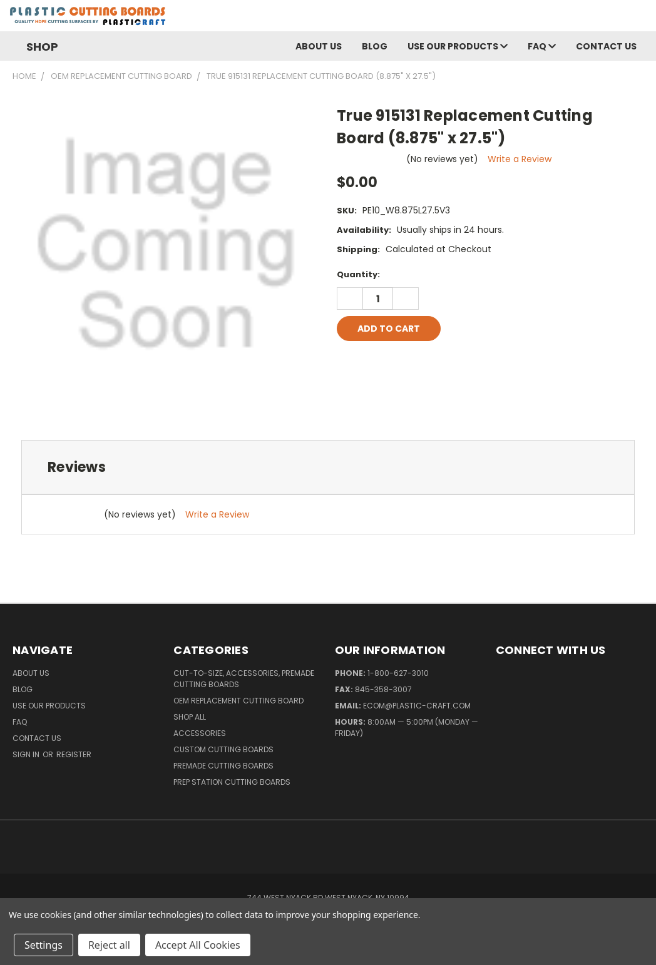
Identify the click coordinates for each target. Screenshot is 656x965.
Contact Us (606, 46)
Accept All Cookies (197, 945)
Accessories (199, 733)
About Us (318, 46)
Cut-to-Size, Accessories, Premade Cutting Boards (243, 679)
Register (73, 754)
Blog (374, 46)
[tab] (328, 467)
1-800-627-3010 (398, 673)
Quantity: (358, 274)
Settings (43, 945)
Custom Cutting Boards (223, 749)
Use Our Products (457, 46)
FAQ (542, 46)
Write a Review (519, 159)
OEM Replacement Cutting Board (238, 700)
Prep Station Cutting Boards (231, 782)
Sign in (27, 754)
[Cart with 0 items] (643, 19)
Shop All (189, 717)
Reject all (109, 945)
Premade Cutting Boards (223, 765)
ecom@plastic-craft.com (417, 705)
